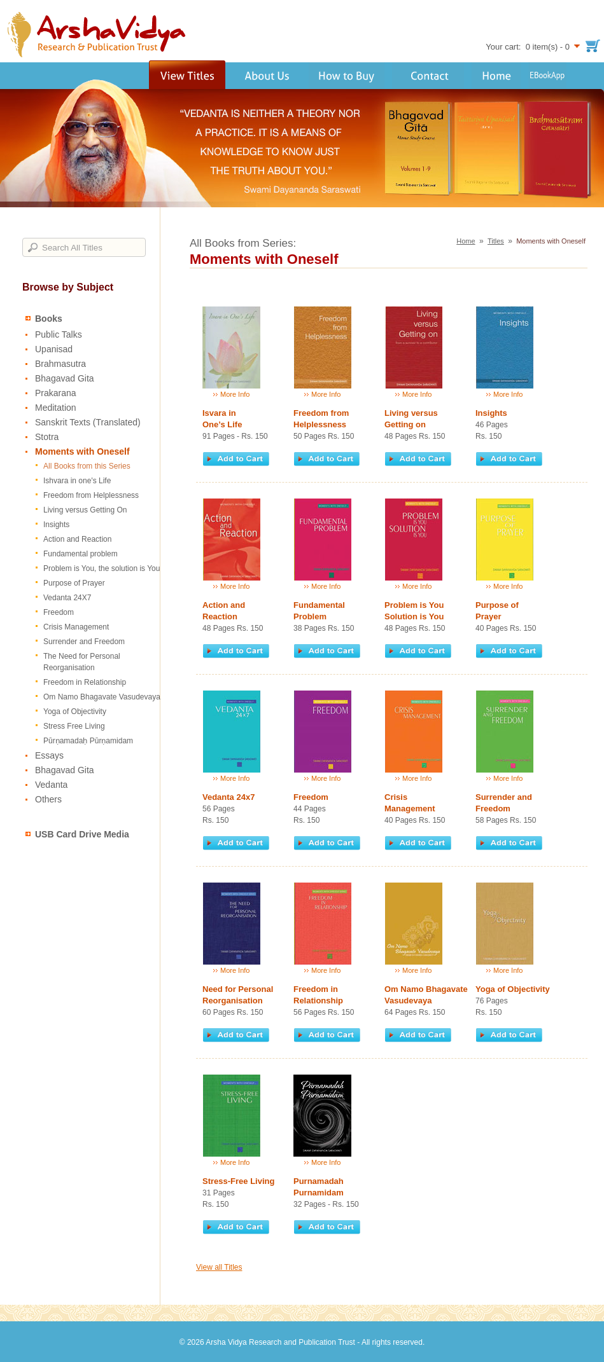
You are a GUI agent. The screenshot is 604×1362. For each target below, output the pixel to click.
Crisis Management (76, 627)
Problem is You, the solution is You (101, 568)
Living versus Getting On (85, 510)
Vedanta (51, 785)
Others (48, 799)
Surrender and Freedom (84, 641)
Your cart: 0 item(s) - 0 (528, 47)
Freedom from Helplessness (91, 495)
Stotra (47, 437)
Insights (56, 524)
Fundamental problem (80, 553)
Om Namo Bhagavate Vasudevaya (101, 696)
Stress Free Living (74, 726)
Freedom (58, 612)
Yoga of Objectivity (74, 711)
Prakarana (55, 393)
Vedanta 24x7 (228, 797)
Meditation (55, 407)
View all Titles (219, 1267)
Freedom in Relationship (84, 682)
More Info (234, 394)
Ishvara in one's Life (77, 480)
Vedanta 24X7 (67, 597)
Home (465, 241)
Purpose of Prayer (74, 583)
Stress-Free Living (238, 1181)
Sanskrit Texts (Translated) (88, 422)
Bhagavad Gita (64, 378)
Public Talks (58, 334)
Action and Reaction (77, 539)
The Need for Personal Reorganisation (81, 662)
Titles (496, 241)
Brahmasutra (60, 364)
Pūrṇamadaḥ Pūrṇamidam (88, 740)
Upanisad (54, 349)
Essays (49, 755)
